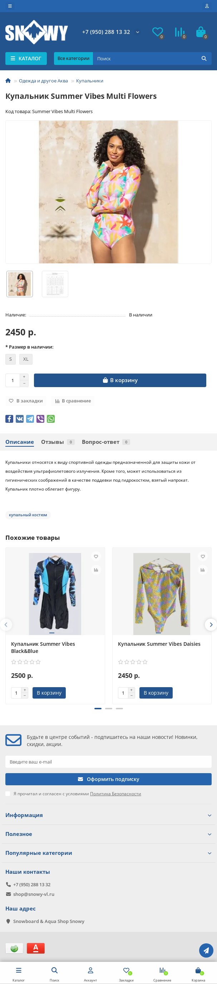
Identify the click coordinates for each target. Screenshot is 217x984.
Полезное (108, 834)
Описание (19, 442)
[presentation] (6, 625)
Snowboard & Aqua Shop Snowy (48, 921)
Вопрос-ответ (106, 442)
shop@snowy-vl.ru (33, 894)
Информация (108, 815)
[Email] (108, 762)
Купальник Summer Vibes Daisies (159, 643)
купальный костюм (28, 514)
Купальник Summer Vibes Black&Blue (43, 647)
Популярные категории (108, 853)
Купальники (89, 80)
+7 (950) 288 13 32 (106, 32)
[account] (207, 6)
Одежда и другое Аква (43, 80)
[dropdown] (10, 6)
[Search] (152, 58)
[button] (98, 708)
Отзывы (58, 442)
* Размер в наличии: (29, 347)
